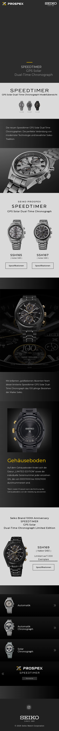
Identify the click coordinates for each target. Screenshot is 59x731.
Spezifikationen (16, 265)
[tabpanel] (29, 41)
